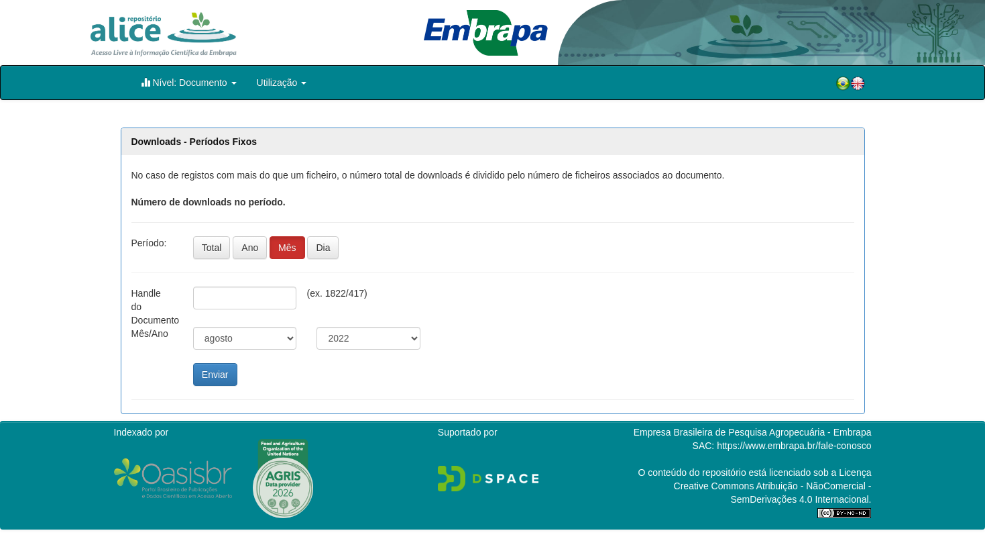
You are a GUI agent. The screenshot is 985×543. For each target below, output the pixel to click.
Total (212, 247)
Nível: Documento (189, 82)
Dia (323, 247)
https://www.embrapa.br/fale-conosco (794, 445)
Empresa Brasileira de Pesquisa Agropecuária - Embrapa (753, 432)
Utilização (282, 82)
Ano (249, 247)
